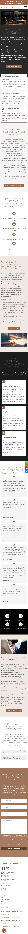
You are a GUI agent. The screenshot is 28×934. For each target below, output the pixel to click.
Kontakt (3, 903)
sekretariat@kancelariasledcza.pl (8, 879)
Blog (2, 901)
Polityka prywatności (5, 883)
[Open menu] (25, 7)
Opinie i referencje (5, 899)
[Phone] (4, 930)
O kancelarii (3, 895)
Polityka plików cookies (6, 885)
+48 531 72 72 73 (5, 914)
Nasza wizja (4, 893)
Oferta (2, 897)
